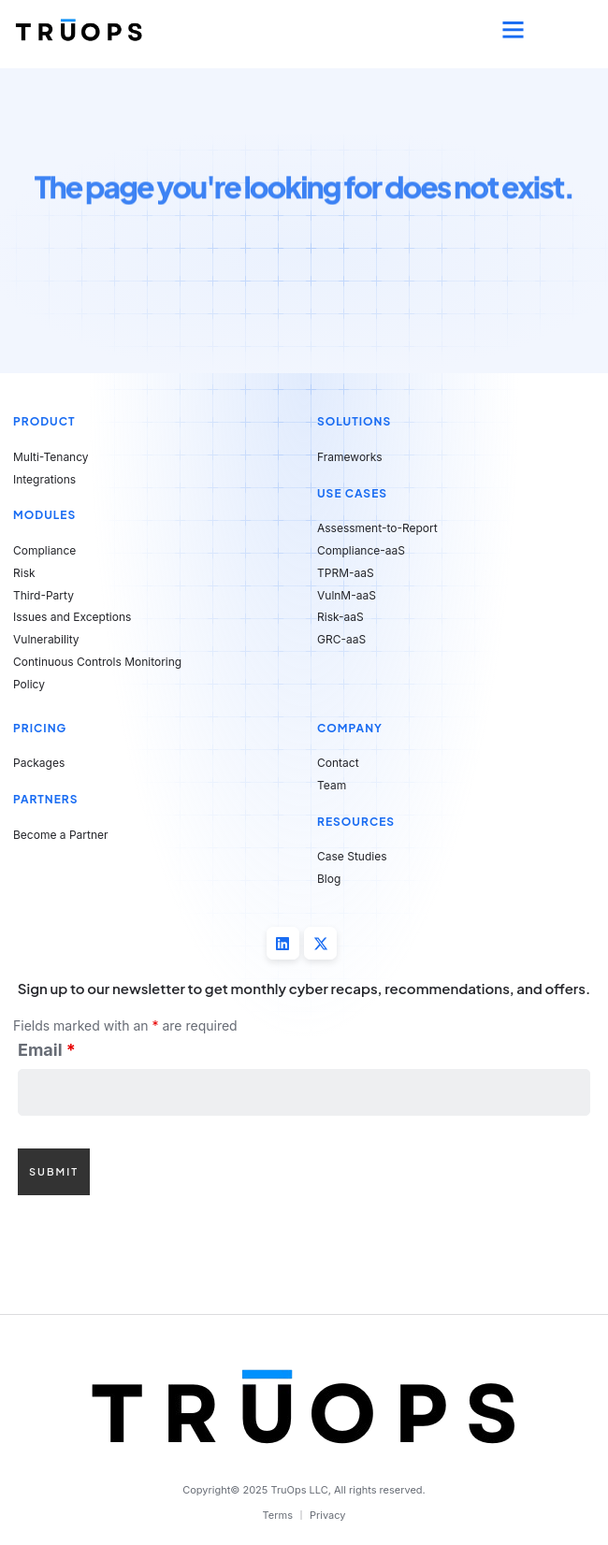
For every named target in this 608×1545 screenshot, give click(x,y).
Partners (46, 799)
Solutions (354, 421)
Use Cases (352, 493)
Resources (356, 822)
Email (47, 1050)
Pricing (39, 728)
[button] (513, 30)
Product (44, 421)
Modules (44, 515)
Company (350, 728)
